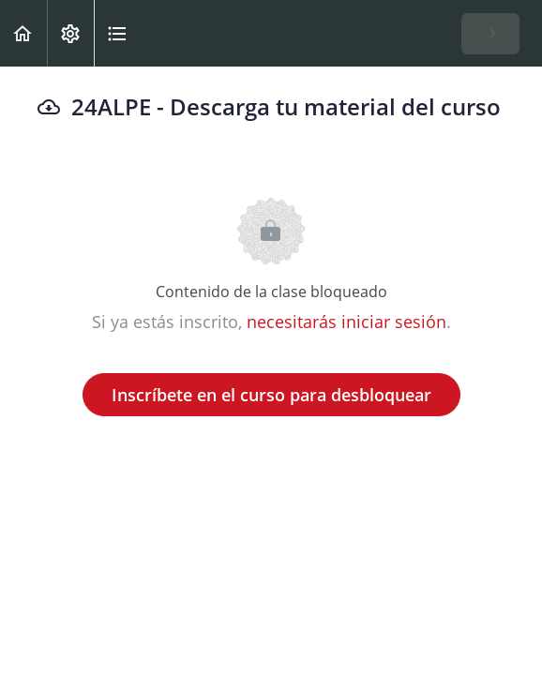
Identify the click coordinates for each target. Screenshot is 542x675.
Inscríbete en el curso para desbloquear (271, 394)
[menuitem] (70, 33)
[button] (23, 33)
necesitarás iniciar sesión (346, 321)
